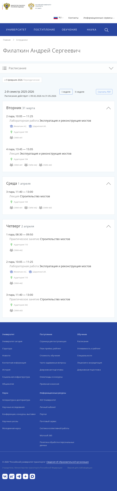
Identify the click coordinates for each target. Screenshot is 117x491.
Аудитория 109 (18, 132)
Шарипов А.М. (37, 126)
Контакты (73, 17)
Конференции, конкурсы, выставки (18, 414)
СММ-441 (16, 137)
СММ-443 (45, 165)
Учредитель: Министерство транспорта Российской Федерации (32, 467)
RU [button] (58, 17)
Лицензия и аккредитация (89, 362)
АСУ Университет (48, 400)
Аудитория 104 (18, 159)
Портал (43, 414)
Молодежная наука (11, 428)
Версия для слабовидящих (79, 467)
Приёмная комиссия (49, 384)
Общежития (8, 384)
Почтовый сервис (48, 421)
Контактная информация (14, 362)
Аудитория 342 (18, 304)
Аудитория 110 (18, 244)
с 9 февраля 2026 (22, 79)
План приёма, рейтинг (50, 348)
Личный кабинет (48, 407)
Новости (6, 355)
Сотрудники (22, 39)
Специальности (84, 355)
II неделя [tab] (79, 91)
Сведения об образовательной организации (67, 461)
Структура (7, 348)
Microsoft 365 (46, 435)
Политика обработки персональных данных (57, 444)
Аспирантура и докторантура (16, 400)
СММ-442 (30, 165)
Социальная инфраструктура (16, 376)
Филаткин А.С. (18, 126)
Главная (7, 39)
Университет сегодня (12, 341)
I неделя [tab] (66, 91)
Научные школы (10, 421)
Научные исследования (13, 407)
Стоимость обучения (50, 355)
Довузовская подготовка (51, 369)
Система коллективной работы (54, 428)
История (6, 369)
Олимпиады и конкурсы (51, 376)
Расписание (82, 341)
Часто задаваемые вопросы (53, 362)
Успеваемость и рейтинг (89, 348)
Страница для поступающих (53, 341)
